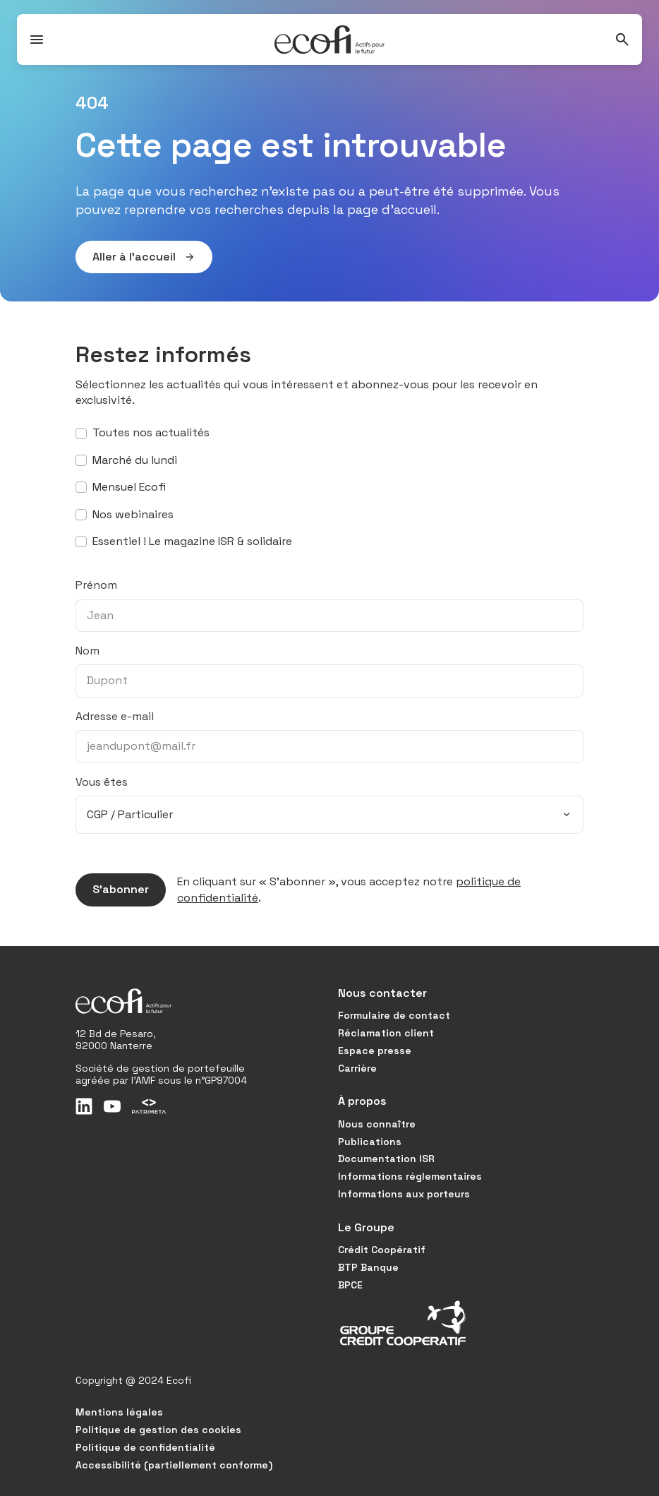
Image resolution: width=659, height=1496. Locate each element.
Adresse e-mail (114, 716)
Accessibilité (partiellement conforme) (173, 1465)
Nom (87, 650)
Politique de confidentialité (145, 1447)
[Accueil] (329, 39)
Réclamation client (386, 1033)
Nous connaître (377, 1124)
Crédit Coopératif (381, 1249)
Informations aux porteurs (404, 1193)
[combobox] (329, 815)
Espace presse (374, 1050)
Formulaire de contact (394, 1015)
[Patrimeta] (149, 1106)
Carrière (357, 1068)
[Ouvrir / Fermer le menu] (36, 39)
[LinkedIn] (83, 1106)
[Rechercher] (622, 39)
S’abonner (112, 889)
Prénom (96, 585)
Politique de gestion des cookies (158, 1429)
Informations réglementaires (410, 1176)
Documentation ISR (386, 1158)
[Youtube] (112, 1106)
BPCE (350, 1285)
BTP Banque (368, 1267)
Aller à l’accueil (135, 257)
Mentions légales (119, 1412)
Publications (369, 1141)
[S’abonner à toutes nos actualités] (81, 433)
